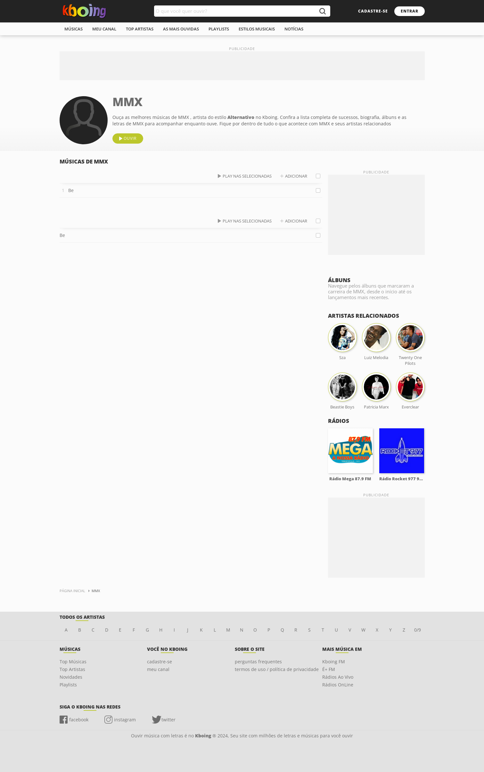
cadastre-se (373, 11)
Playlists (68, 685)
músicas (73, 29)
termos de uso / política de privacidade (277, 669)
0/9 (417, 630)
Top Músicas (73, 662)
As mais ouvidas (181, 29)
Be (71, 190)
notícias (293, 29)
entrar (409, 11)
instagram (125, 720)
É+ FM (328, 669)
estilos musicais (257, 29)
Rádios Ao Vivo (337, 677)
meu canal (104, 29)
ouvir (130, 138)
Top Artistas (72, 669)
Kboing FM (333, 662)
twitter (168, 720)
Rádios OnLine (337, 685)
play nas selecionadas (247, 176)
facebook (78, 720)
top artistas (139, 29)
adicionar (296, 176)
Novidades (71, 677)
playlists (219, 29)
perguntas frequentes (258, 662)
